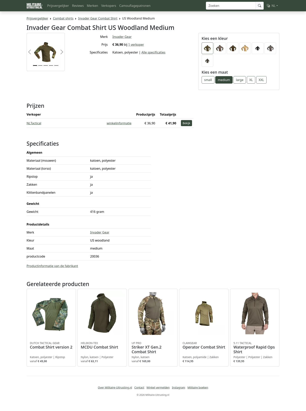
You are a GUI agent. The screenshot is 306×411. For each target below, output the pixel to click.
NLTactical (34, 123)
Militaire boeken (197, 387)
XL (251, 80)
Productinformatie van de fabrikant (52, 266)
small (208, 80)
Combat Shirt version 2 (51, 345)
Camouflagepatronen (134, 6)
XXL (261, 80)
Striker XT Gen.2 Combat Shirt (153, 347)
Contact (139, 387)
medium (224, 80)
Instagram (178, 387)
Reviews (78, 6)
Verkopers (108, 6)
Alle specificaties (153, 52)
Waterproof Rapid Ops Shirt (254, 347)
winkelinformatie (119, 123)
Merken (92, 6)
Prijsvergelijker (58, 6)
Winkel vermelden (158, 387)
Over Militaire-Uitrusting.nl (115, 387)
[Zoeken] (231, 6)
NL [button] (271, 6)
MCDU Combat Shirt (102, 345)
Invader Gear (122, 37)
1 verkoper (136, 44)
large (239, 80)
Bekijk (186, 123)
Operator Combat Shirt (203, 345)
